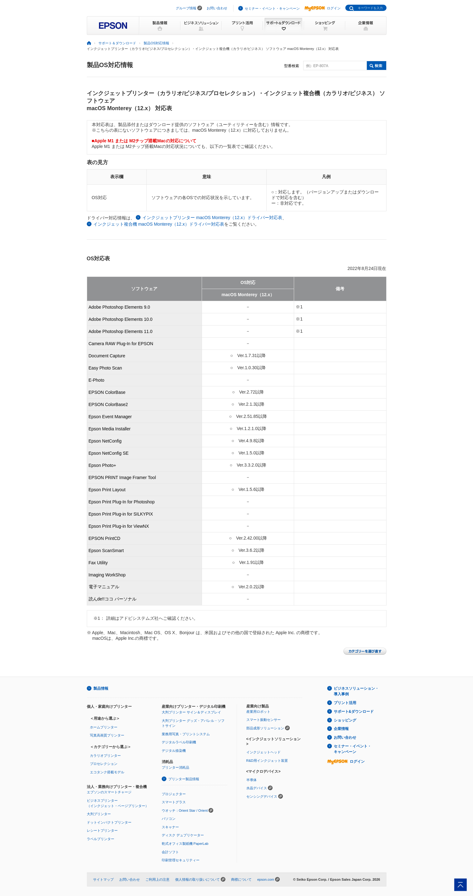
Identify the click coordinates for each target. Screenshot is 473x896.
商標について (241, 879)
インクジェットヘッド (263, 752)
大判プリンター (99, 814)
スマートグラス (174, 802)
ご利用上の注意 (157, 879)
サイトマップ (103, 879)
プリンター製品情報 (183, 779)
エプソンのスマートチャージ (109, 792)
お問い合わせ (217, 8)
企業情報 (341, 729)
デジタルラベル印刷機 (179, 742)
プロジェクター (174, 794)
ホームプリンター (103, 727)
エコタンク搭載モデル (107, 772)
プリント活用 (345, 703)
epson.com (265, 879)
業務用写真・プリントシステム (186, 734)
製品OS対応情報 (156, 43)
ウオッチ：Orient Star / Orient (185, 810)
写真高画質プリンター (107, 735)
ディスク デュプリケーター (183, 835)
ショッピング (345, 720)
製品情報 (100, 688)
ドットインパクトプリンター (109, 822)
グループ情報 (186, 8)
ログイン (322, 8)
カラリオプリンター (105, 755)
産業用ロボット (258, 711)
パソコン (168, 818)
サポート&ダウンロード (354, 711)
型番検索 (291, 66)
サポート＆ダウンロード (117, 43)
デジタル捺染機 (174, 750)
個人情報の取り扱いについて (197, 879)
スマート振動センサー (263, 720)
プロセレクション (103, 764)
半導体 (251, 780)
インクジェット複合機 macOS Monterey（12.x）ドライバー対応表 (158, 224)
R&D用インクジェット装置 (267, 760)
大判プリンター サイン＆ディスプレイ (191, 712)
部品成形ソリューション (265, 728)
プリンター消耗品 (175, 767)
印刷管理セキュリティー (181, 860)
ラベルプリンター (100, 839)
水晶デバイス (256, 788)
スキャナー (170, 827)
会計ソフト (170, 852)
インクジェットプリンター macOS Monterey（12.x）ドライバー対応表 (212, 217)
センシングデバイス (261, 796)
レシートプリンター (102, 830)
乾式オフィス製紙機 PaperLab (185, 843)
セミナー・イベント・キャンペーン (272, 8)
